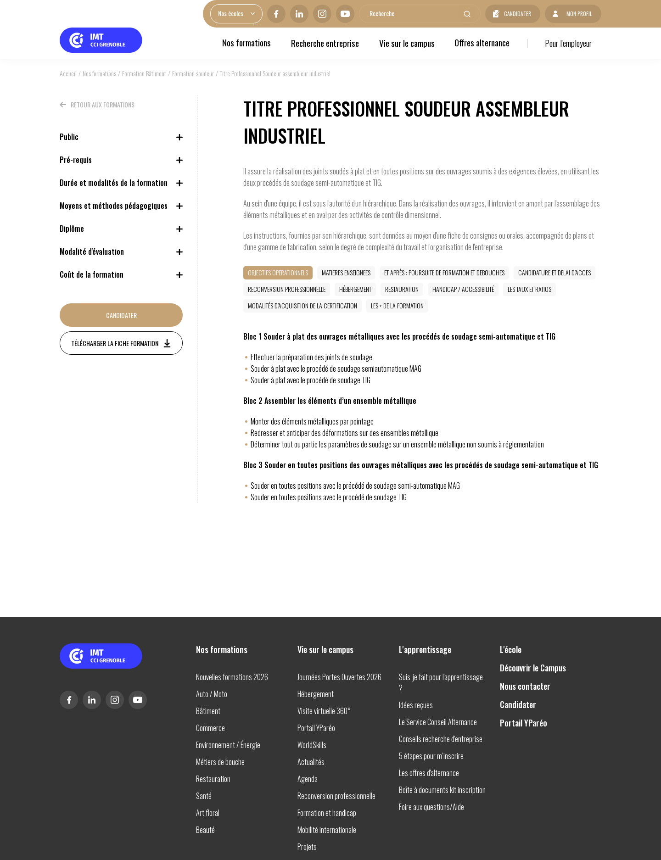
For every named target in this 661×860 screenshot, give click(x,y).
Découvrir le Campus (533, 668)
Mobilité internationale (326, 829)
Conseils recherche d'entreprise (440, 738)
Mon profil (578, 13)
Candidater (514, 13)
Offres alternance (481, 42)
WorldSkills (311, 744)
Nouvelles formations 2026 (232, 676)
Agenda (307, 778)
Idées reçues (416, 704)
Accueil (68, 73)
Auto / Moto (211, 693)
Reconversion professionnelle (336, 795)
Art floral (207, 812)
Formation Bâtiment (144, 73)
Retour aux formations (102, 104)
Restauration (213, 778)
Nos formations (245, 42)
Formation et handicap (326, 812)
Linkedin (295, 14)
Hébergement (315, 693)
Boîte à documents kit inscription (442, 789)
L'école (510, 649)
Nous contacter (525, 686)
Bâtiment (208, 710)
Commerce (210, 727)
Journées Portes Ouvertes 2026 (339, 676)
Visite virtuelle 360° (324, 710)
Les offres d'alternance (429, 772)
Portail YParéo (316, 727)
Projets (307, 846)
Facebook (272, 14)
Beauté (205, 829)
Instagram (318, 14)
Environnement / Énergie (228, 744)
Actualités (311, 761)
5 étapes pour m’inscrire (431, 755)
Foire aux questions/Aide (431, 806)
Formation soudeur (193, 73)
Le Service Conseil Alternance (438, 721)
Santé (204, 795)
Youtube (341, 14)
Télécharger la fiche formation (114, 343)
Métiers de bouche (220, 761)
